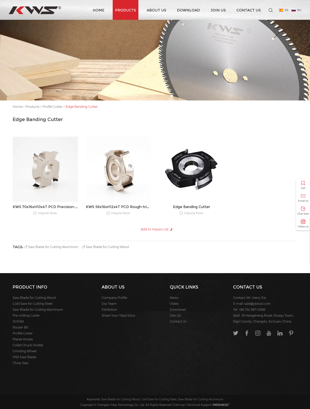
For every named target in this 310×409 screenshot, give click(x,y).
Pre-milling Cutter (26, 315)
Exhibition (109, 309)
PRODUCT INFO (30, 287)
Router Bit (20, 327)
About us (156, 10)
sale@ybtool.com (257, 304)
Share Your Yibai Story (118, 315)
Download (188, 10)
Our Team (109, 304)
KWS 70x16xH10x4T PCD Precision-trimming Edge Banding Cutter (45, 207)
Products (125, 10)
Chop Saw (20, 363)
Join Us (218, 10)
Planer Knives (23, 339)
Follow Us (303, 224)
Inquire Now (47, 213)
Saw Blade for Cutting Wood (105, 247)
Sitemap (179, 405)
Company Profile (114, 298)
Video (174, 304)
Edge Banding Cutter (82, 107)
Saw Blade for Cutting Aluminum (51, 247)
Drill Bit (18, 321)
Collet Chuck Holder (28, 345)
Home (98, 10)
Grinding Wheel (24, 351)
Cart (303, 185)
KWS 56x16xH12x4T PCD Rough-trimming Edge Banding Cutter (118, 207)
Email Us (303, 198)
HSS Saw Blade (24, 357)
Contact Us (248, 10)
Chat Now (303, 211)
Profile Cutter (52, 107)
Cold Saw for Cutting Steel (32, 304)
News (174, 298)
